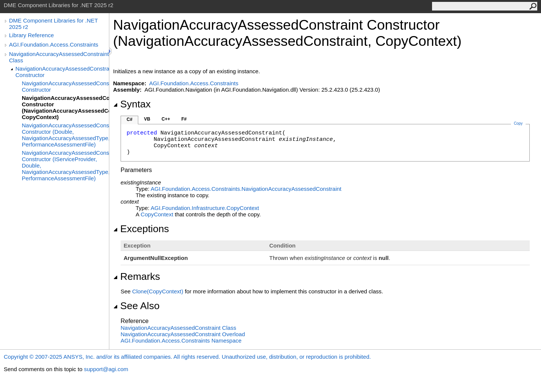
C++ (166, 119)
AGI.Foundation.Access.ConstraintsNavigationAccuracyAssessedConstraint (246, 189)
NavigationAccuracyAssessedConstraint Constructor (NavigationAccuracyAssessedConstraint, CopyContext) (65, 107)
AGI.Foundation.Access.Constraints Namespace (181, 340)
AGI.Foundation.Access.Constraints (53, 44)
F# (184, 119)
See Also (136, 305)
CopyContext (157, 214)
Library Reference (31, 35)
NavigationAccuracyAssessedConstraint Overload (183, 334)
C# (129, 119)
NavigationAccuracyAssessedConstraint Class (59, 57)
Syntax (132, 104)
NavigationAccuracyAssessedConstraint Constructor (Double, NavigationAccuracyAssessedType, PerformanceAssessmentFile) (65, 135)
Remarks (136, 276)
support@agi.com (106, 369)
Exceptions (141, 228)
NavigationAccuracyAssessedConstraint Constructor (62, 71)
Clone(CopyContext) (157, 291)
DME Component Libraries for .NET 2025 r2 (53, 23)
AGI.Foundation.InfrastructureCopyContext (205, 208)
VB (147, 119)
